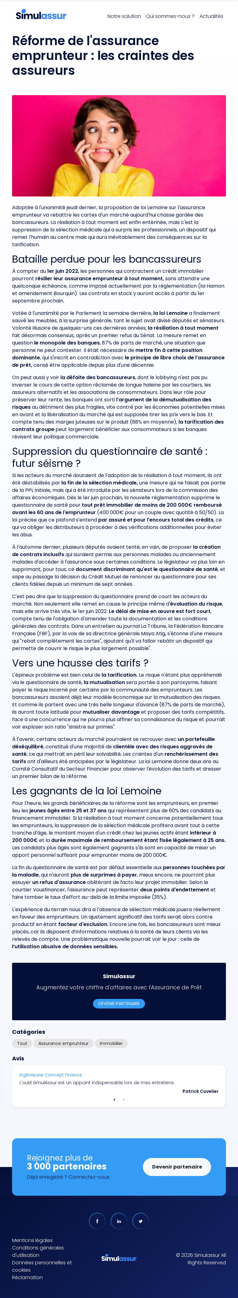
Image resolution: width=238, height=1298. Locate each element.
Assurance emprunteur (63, 1043)
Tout (22, 1043)
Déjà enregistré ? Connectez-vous (68, 1177)
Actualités (211, 16)
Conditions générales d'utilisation (38, 1251)
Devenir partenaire (119, 1003)
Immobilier (111, 1043)
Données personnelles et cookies (42, 1266)
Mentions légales (32, 1240)
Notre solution (124, 16)
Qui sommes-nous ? (170, 16)
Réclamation (27, 1277)
